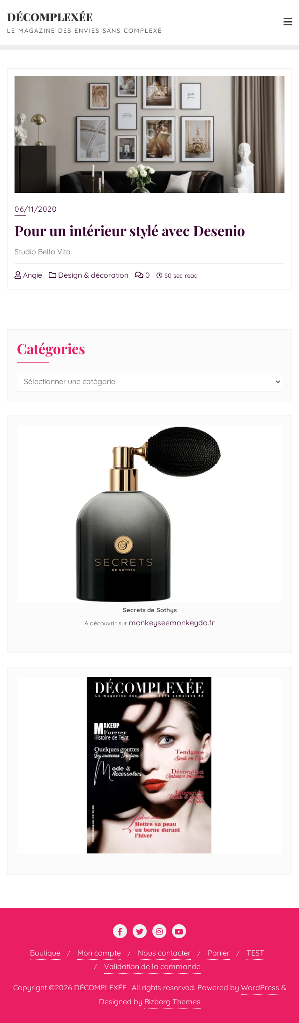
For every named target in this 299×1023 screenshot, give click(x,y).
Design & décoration (88, 275)
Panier (219, 952)
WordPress (260, 987)
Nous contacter (164, 952)
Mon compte (99, 952)
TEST (255, 952)
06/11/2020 (36, 209)
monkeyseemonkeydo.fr (172, 622)
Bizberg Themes (172, 1001)
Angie (28, 275)
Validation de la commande (152, 966)
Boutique (45, 952)
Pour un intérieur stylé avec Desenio (130, 230)
